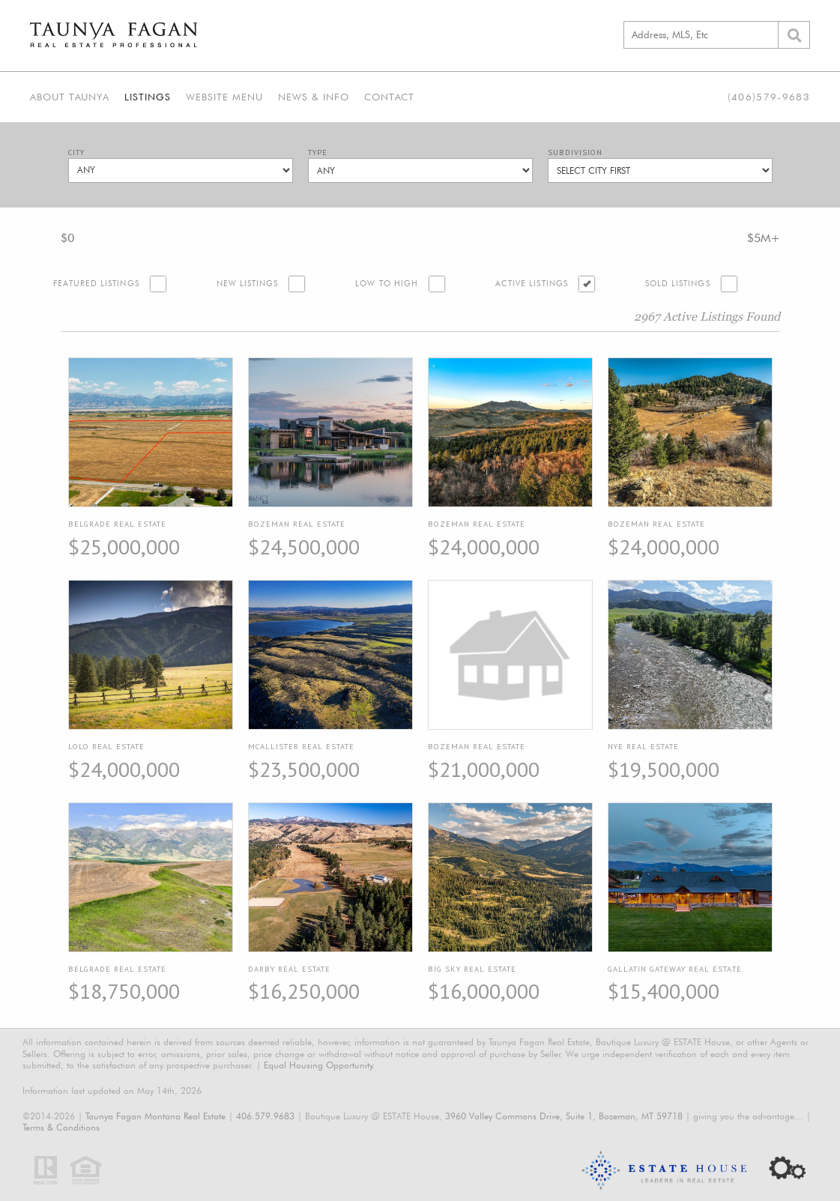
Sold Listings (677, 283)
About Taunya (69, 97)
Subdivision (575, 152)
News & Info (313, 97)
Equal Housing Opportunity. (319, 1065)
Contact (389, 97)
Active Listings (531, 283)
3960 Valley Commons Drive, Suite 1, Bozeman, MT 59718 (564, 1116)
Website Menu (224, 97)
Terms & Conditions (61, 1127)
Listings (147, 97)
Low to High (386, 283)
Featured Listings (96, 283)
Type (317, 152)
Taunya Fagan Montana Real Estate (155, 1116)
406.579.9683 (265, 1116)
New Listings (248, 283)
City (76, 152)
